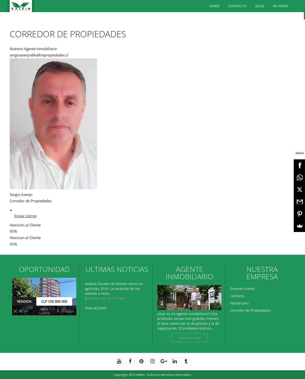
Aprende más (189, 337)
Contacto (237, 6)
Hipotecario (239, 303)
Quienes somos (242, 288)
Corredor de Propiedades (250, 310)
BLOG (259, 6)
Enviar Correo (26, 216)
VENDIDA (24, 301)
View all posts (96, 308)
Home (214, 6)
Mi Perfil (281, 6)
